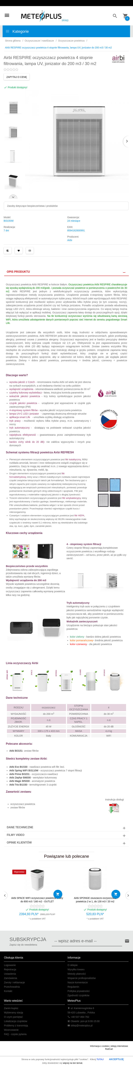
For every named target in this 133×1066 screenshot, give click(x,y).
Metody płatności (77, 973)
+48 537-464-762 (78, 1016)
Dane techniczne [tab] (20, 827)
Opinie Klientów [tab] (19, 842)
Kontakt (8, 991)
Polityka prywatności (79, 991)
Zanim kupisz (11, 1008)
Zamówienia (10, 978)
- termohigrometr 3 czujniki (32, 784)
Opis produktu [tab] (18, 271)
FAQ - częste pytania (15, 1034)
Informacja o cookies (99, 1046)
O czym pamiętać (13, 1016)
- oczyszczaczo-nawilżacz (33, 774)
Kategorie (17, 31)
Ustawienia (10, 973)
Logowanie (10, 965)
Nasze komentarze (78, 982)
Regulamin (73, 986)
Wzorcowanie (11, 1029)
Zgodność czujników (78, 995)
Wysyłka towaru (76, 969)
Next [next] (13, 196)
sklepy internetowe (119, 1046)
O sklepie (73, 965)
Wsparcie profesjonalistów (82, 978)
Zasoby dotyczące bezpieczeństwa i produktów (32, 206)
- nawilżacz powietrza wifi (32, 766)
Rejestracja (10, 969)
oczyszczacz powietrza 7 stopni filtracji (61, 770)
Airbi (69, 240)
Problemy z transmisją (16, 1025)
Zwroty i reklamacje (14, 982)
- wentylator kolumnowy (33, 777)
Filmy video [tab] (15, 834)
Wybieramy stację (13, 1012)
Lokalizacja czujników (15, 1021)
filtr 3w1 (59, 766)
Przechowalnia (12, 986)
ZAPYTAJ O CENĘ (16, 77)
